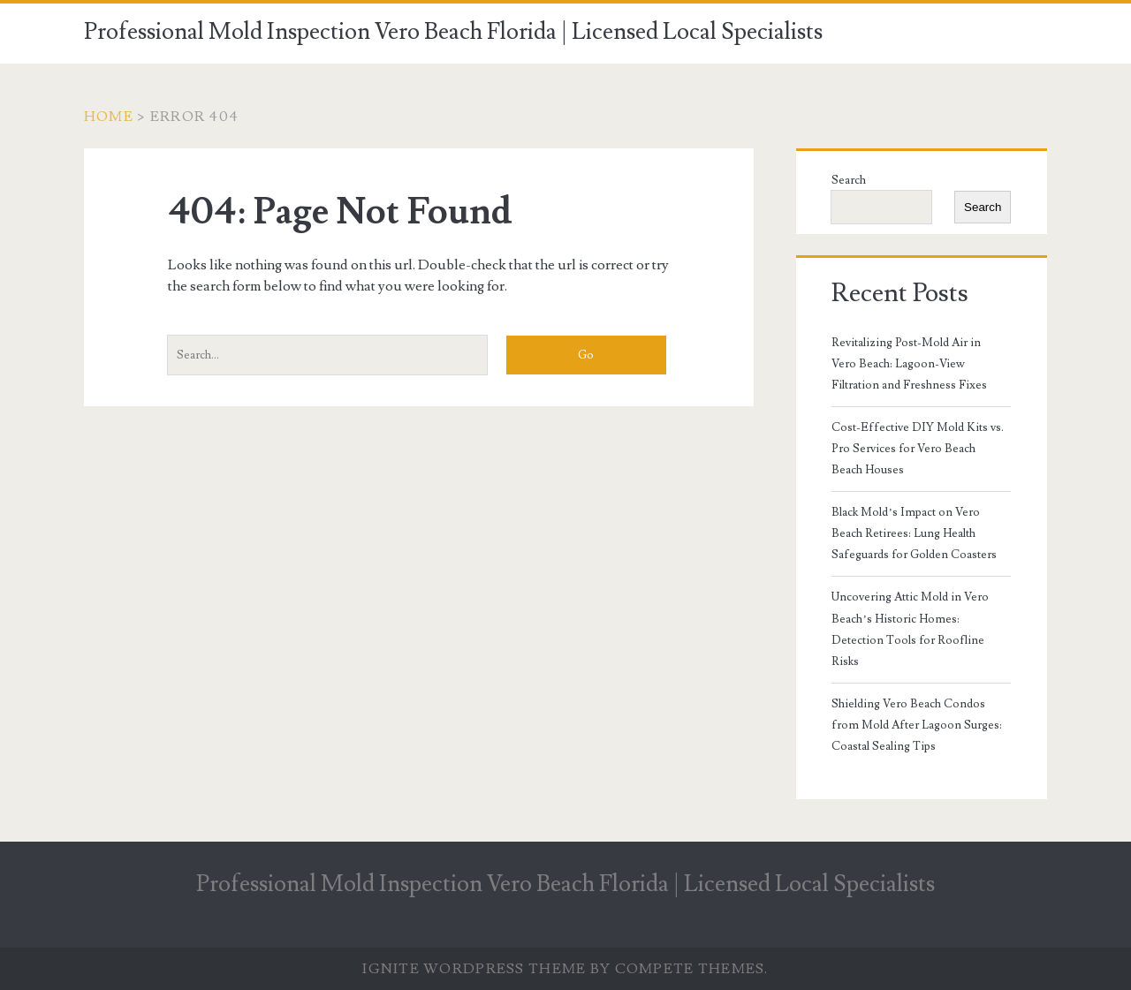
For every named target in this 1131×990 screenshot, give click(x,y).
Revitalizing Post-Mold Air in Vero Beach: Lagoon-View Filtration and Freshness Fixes (909, 364)
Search (848, 180)
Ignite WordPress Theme (474, 969)
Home (108, 116)
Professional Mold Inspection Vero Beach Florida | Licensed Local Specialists (453, 32)
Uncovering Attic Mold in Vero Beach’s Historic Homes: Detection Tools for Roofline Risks (910, 629)
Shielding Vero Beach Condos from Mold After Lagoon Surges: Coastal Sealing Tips (916, 725)
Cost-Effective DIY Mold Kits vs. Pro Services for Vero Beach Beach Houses (917, 448)
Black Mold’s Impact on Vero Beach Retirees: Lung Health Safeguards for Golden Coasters (914, 533)
